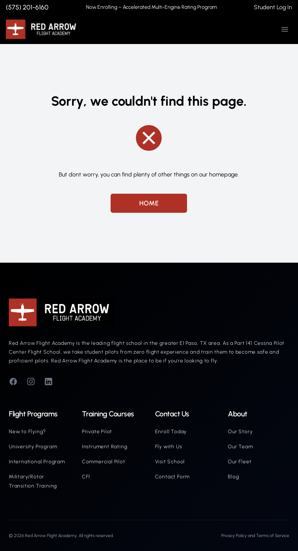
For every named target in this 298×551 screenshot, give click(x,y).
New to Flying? (27, 431)
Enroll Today (171, 431)
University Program (33, 447)
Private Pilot (97, 431)
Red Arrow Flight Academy (51, 535)
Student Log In (273, 7)
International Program (37, 462)
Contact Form (172, 477)
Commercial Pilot (103, 462)
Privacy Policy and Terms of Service (255, 535)
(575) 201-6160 (27, 7)
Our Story (240, 431)
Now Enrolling (151, 7)
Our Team (240, 447)
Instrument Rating (105, 447)
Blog (233, 477)
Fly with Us (168, 447)
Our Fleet (239, 462)
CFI (86, 477)
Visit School (170, 462)
